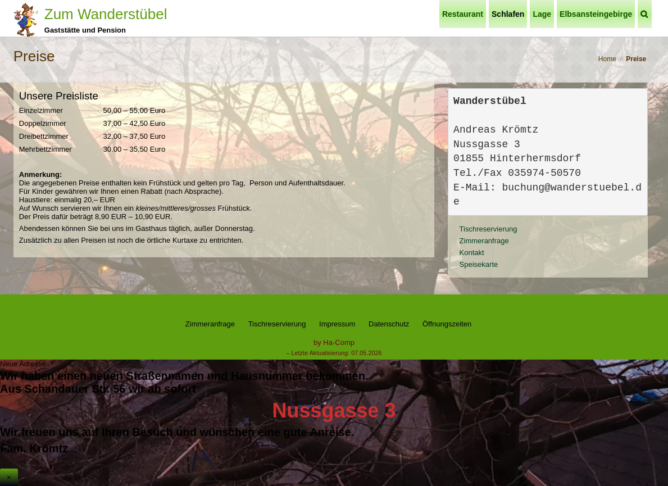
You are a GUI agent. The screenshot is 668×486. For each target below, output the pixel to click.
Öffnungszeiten (446, 324)
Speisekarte (479, 264)
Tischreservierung (488, 229)
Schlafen (508, 14)
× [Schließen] (9, 477)
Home (607, 59)
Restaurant (462, 14)
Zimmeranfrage (484, 241)
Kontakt (472, 252)
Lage (542, 14)
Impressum (337, 324)
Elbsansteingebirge (596, 14)
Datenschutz (389, 324)
